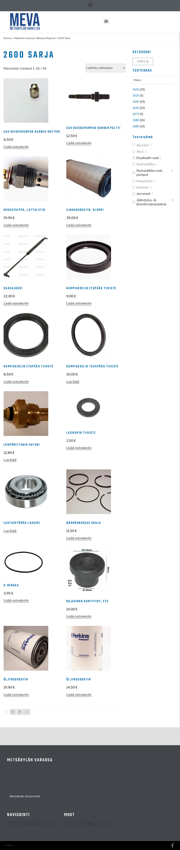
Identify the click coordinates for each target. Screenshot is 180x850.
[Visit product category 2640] (154, 102)
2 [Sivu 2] (13, 711)
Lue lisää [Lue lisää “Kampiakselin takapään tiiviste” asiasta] (72, 382)
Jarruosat (143, 194)
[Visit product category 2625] (154, 96)
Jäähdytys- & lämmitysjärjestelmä (151, 202)
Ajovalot (142, 145)
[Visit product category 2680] (154, 120)
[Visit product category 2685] (154, 126)
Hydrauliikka (145, 164)
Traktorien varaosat (24, 38)
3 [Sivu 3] (19, 711)
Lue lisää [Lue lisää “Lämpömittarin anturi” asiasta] (10, 460)
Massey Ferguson (46, 38)
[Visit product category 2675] (154, 114)
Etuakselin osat (147, 158)
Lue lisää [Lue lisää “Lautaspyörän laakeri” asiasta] (10, 531)
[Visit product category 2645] (154, 108)
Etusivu (8, 38)
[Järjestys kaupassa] (105, 68)
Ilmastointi (144, 181)
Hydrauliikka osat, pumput (149, 173)
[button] (90, 5)
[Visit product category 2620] (154, 90)
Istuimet (142, 187)
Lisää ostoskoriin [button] (16, 147)
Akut (140, 151)
